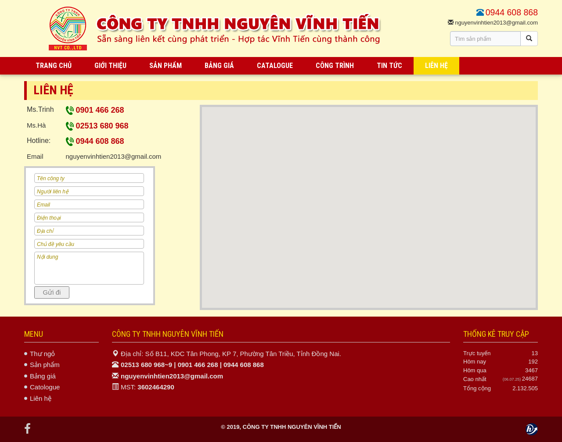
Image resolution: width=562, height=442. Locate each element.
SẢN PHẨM (165, 65)
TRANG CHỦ (54, 65)
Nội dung (89, 268)
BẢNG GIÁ (219, 65)
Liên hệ (40, 398)
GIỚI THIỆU (110, 65)
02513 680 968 (97, 125)
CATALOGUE (275, 65)
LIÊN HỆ (436, 65)
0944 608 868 (95, 141)
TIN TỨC (389, 65)
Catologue (45, 387)
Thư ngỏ (42, 353)
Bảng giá (43, 376)
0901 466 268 (95, 110)
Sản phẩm (45, 364)
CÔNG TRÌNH (335, 65)
